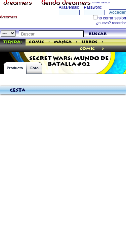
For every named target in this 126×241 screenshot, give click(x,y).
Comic (36, 42)
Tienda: (12, 42)
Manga (63, 42)
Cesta (18, 90)
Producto (15, 68)
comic (87, 49)
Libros (89, 42)
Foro (34, 68)
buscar (98, 34)
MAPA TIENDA (101, 2)
